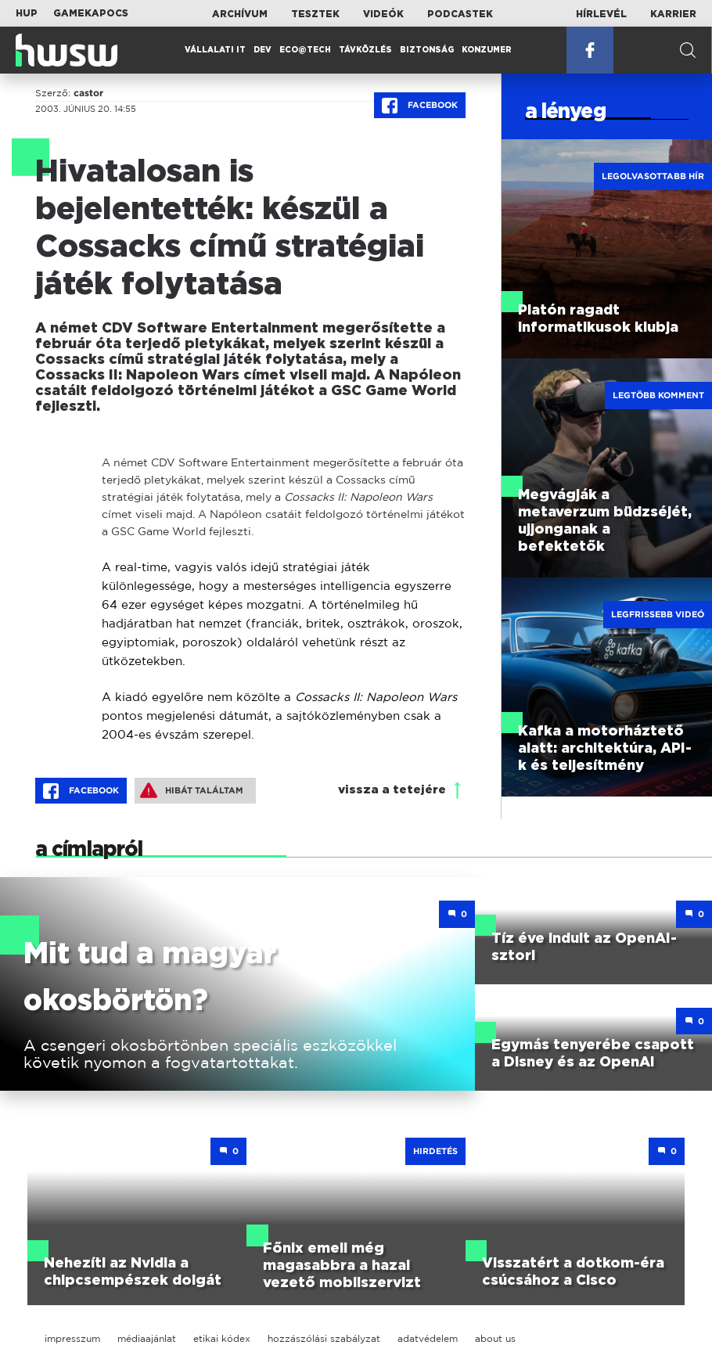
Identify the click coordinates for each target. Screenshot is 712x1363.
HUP (27, 13)
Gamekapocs (90, 13)
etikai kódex (221, 1338)
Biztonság (427, 50)
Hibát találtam (191, 790)
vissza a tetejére (392, 790)
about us (495, 1338)
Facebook (420, 105)
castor (88, 93)
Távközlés (365, 50)
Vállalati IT (215, 50)
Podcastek (460, 14)
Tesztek (315, 14)
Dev (262, 50)
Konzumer (487, 50)
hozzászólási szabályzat (324, 1338)
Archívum (240, 14)
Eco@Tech (305, 50)
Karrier (673, 14)
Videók (383, 14)
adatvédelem (427, 1338)
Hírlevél (601, 14)
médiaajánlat (146, 1338)
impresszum (72, 1338)
